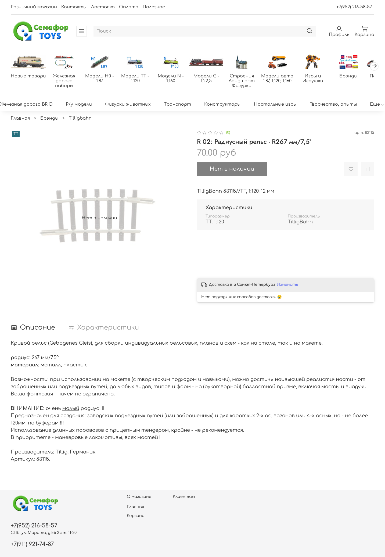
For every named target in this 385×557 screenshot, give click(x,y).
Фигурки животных (128, 104)
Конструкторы (222, 104)
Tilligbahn (80, 118)
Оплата (128, 7)
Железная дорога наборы (65, 79)
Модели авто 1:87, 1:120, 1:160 (283, 79)
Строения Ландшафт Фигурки (247, 81)
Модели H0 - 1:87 (101, 79)
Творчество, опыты (333, 104)
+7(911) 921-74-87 (32, 544)
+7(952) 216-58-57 (354, 7)
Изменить (287, 285)
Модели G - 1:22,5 (211, 79)
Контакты (74, 7)
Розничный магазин (34, 7)
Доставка (103, 7)
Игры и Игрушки (320, 79)
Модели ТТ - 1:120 (138, 79)
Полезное (154, 7)
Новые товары (29, 76)
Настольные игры (275, 104)
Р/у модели (79, 104)
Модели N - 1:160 (174, 76)
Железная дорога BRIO (26, 104)
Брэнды (356, 76)
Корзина (136, 515)
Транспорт (177, 104)
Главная (20, 118)
